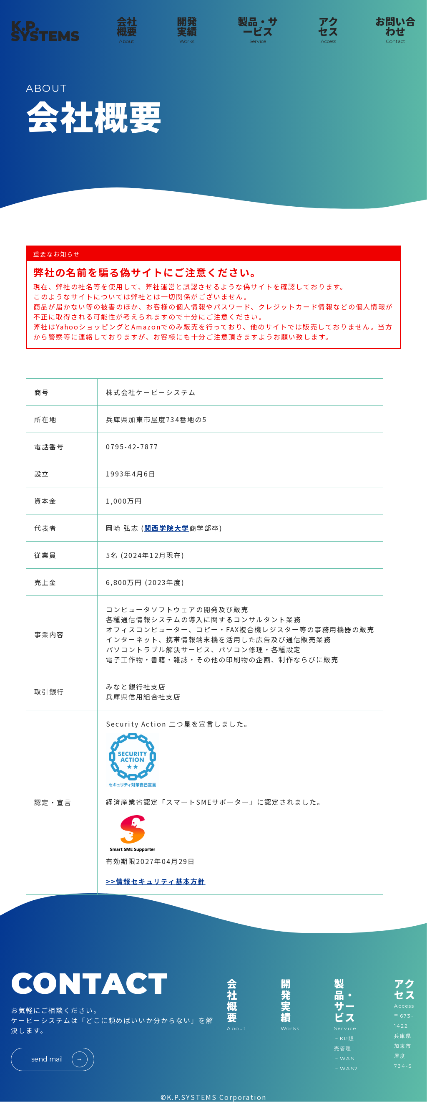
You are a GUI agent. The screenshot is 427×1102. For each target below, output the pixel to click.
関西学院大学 (166, 528)
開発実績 (290, 1005)
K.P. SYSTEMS (45, 31)
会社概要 (236, 1005)
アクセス (405, 989)
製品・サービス (347, 1005)
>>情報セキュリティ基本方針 (156, 881)
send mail (47, 1059)
